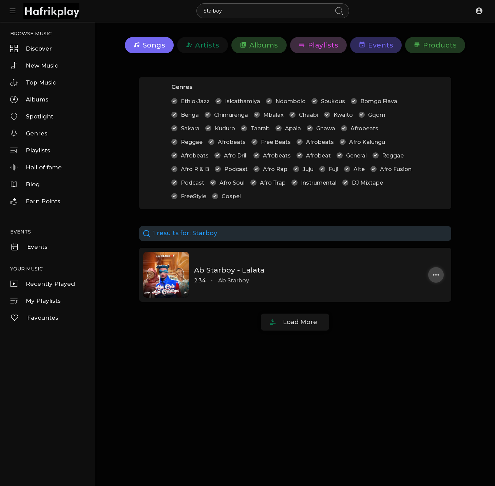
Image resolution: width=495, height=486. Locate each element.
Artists (203, 45)
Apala (293, 128)
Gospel (231, 196)
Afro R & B (195, 169)
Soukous (333, 101)
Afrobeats (364, 128)
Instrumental (319, 183)
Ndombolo (290, 101)
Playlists (30, 150)
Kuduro (225, 128)
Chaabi (308, 115)
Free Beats (276, 142)
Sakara (190, 128)
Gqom (376, 115)
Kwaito (343, 115)
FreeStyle (193, 196)
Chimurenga (231, 115)
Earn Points (35, 201)
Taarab (260, 128)
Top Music (33, 82)
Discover (31, 48)
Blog (25, 184)
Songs (149, 45)
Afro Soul (232, 183)
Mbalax (273, 115)
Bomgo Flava (378, 101)
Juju (308, 169)
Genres (28, 133)
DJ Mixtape (367, 183)
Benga (190, 115)
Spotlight (31, 116)
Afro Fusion (396, 169)
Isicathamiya (242, 101)
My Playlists (35, 300)
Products (435, 45)
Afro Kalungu (367, 142)
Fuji (333, 169)
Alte (359, 169)
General (356, 155)
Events (28, 246)
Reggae (192, 142)
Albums (29, 99)
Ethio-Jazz (195, 101)
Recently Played (42, 283)
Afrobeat (318, 155)
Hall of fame (36, 167)
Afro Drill (236, 155)
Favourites (34, 317)
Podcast (236, 169)
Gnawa (325, 128)
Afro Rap (275, 169)
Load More (300, 322)
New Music (34, 65)
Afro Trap (273, 183)
